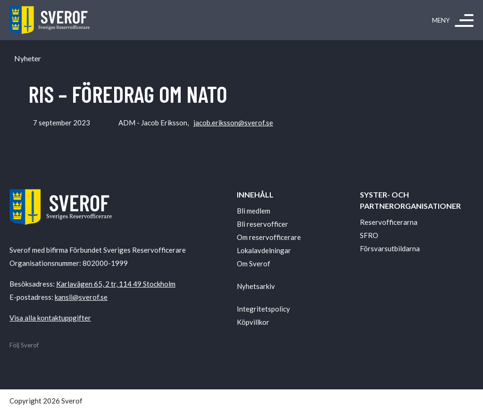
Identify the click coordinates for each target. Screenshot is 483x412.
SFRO (369, 235)
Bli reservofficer (262, 224)
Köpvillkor (253, 322)
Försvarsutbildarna (390, 248)
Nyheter (27, 58)
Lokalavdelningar (264, 250)
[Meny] (464, 20)
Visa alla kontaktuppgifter (50, 317)
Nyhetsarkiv (256, 286)
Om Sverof (253, 263)
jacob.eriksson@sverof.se (233, 122)
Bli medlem (253, 210)
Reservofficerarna (388, 222)
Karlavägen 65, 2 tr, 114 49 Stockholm (115, 284)
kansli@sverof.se (81, 297)
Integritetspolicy (263, 309)
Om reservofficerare (269, 237)
